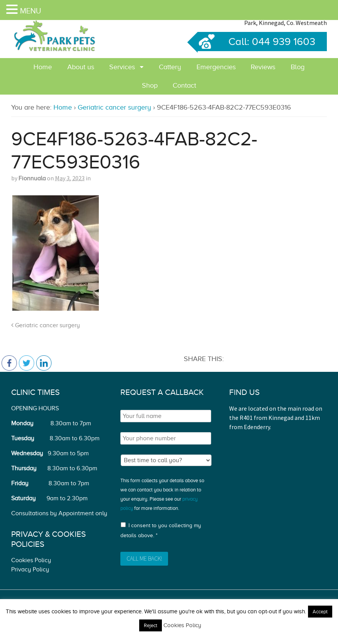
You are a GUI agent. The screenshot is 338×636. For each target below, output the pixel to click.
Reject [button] (150, 625)
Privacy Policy (30, 569)
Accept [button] (320, 611)
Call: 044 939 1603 (256, 41)
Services (122, 67)
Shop (150, 85)
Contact (184, 85)
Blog (298, 67)
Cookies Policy (31, 560)
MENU (30, 11)
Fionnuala (32, 178)
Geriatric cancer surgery (114, 107)
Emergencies (216, 67)
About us (80, 67)
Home (42, 67)
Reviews (263, 67)
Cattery (170, 67)
